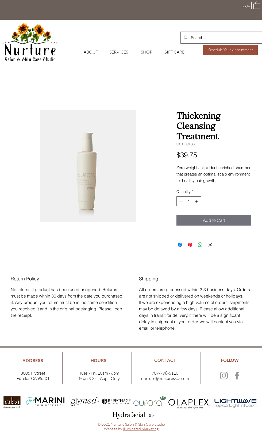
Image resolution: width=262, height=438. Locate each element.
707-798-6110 (165, 373)
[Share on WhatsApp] (200, 245)
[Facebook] (237, 375)
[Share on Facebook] (180, 245)
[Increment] (197, 201)
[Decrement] (180, 201)
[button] (256, 5)
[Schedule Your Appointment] (230, 50)
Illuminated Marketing (141, 428)
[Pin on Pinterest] (190, 245)
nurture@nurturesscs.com (165, 378)
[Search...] (221, 37)
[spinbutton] (189, 201)
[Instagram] (224, 375)
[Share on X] (210, 245)
